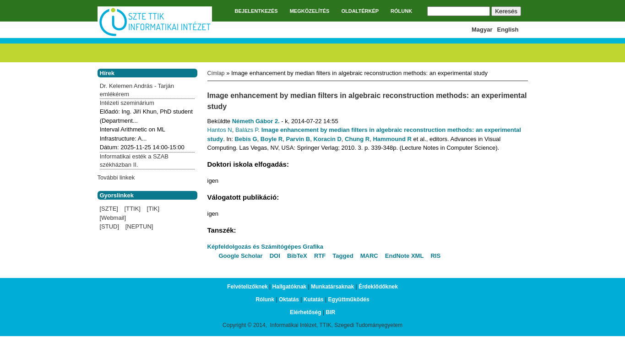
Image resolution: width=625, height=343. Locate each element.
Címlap (216, 73)
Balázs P (246, 129)
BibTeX (297, 255)
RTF (320, 255)
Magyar (482, 29)
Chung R (357, 139)
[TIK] (153, 208)
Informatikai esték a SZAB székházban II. (134, 160)
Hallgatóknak (289, 286)
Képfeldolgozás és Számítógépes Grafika (265, 246)
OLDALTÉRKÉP (360, 11)
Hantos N (219, 129)
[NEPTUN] (139, 226)
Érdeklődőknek (378, 286)
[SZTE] (109, 208)
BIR (330, 312)
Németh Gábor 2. (256, 121)
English (508, 29)
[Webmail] (113, 217)
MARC (369, 255)
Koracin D (327, 139)
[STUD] (110, 226)
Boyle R (272, 139)
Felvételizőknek (247, 286)
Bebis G (245, 139)
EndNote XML (404, 255)
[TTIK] (133, 208)
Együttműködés (349, 299)
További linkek (116, 177)
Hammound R (392, 139)
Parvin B (298, 139)
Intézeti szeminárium (127, 102)
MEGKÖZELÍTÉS (310, 11)
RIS (435, 255)
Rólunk (264, 299)
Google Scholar (241, 255)
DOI (275, 255)
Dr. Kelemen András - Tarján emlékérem (137, 90)
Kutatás (314, 299)
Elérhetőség (305, 312)
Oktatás (289, 299)
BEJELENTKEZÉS (256, 11)
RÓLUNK (401, 11)
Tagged (342, 255)
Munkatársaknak (332, 286)
